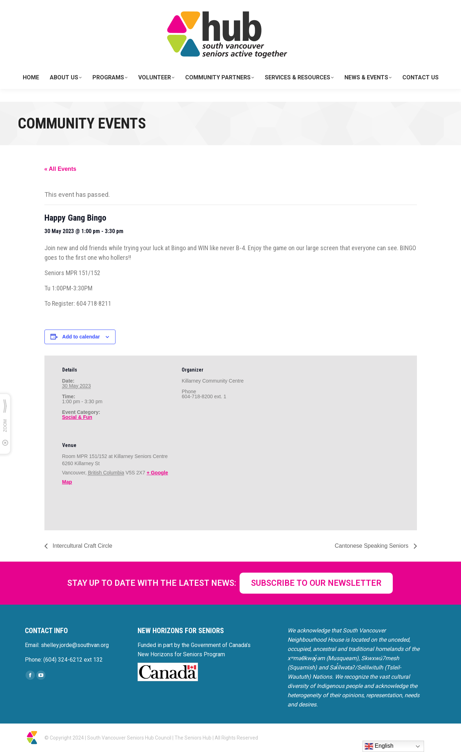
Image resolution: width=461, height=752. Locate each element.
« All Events (60, 169)
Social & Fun (77, 417)
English (379, 746)
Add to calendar (81, 337)
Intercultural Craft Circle (82, 546)
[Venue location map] (219, 479)
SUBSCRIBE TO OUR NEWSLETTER (316, 583)
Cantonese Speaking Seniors (372, 546)
